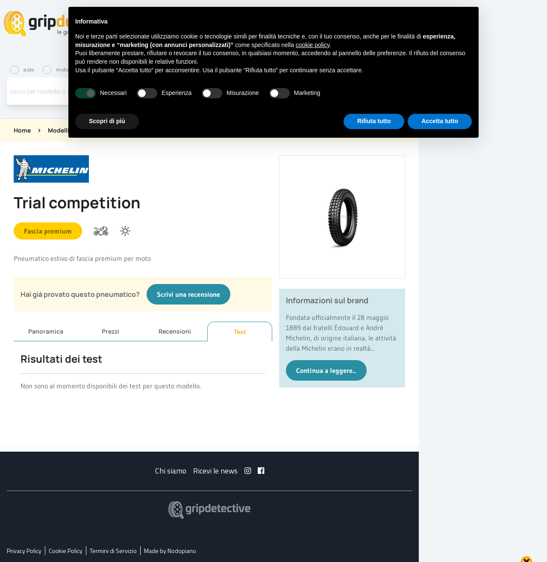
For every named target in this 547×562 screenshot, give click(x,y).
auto (23, 69)
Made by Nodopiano (170, 550)
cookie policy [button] (312, 44)
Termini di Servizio (113, 550)
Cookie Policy (65, 550)
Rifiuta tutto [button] (374, 121)
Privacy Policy (24, 550)
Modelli (58, 130)
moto (56, 69)
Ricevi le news (215, 470)
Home (22, 130)
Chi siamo (170, 470)
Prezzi (110, 331)
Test (240, 332)
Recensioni (175, 331)
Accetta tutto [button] (439, 121)
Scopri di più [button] (107, 121)
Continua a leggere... (326, 370)
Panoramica (45, 331)
